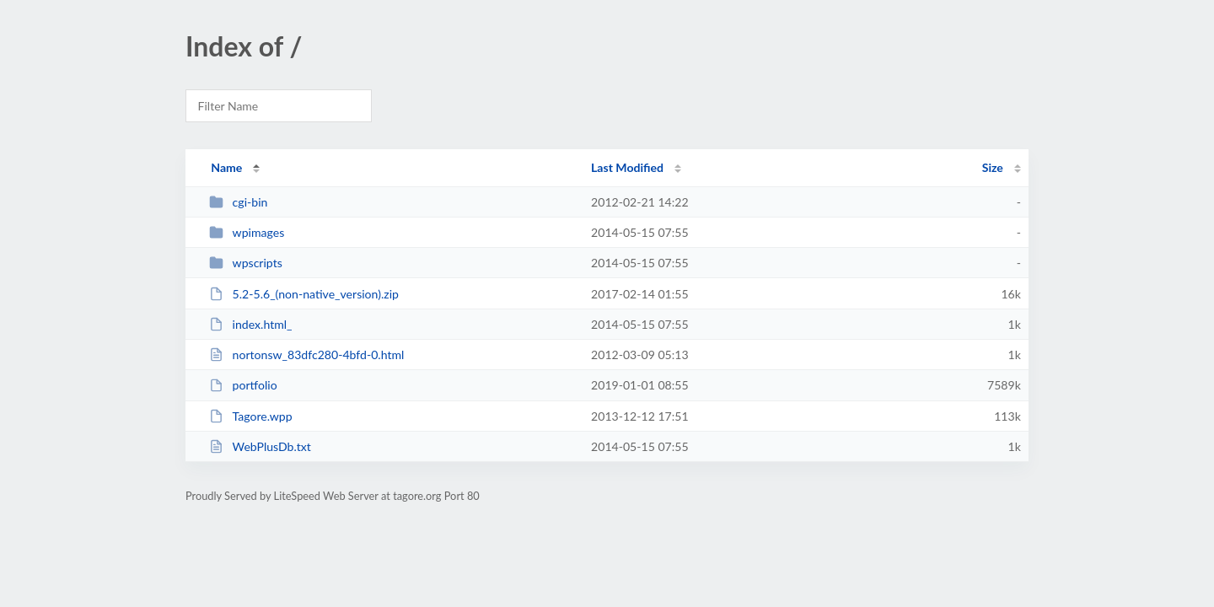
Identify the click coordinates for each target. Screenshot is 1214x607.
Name (226, 167)
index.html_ (250, 324)
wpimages (246, 232)
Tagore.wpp (250, 416)
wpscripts (245, 262)
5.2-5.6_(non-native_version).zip (304, 294)
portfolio (243, 385)
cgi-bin (238, 202)
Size (992, 167)
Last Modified (627, 167)
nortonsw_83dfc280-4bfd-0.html (306, 354)
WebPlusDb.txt (260, 446)
